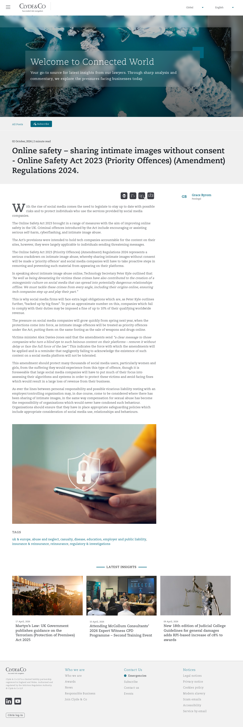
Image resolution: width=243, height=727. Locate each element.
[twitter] (133, 195)
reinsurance (59, 544)
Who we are (73, 675)
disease (79, 539)
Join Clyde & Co (76, 699)
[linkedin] (141, 195)
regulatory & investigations (90, 544)
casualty (66, 539)
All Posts (17, 124)
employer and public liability (124, 539)
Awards (70, 681)
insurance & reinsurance (30, 544)
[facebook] (150, 195)
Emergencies (137, 676)
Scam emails (192, 699)
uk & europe (21, 539)
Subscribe (131, 681)
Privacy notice (193, 681)
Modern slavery (194, 693)
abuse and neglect (45, 539)
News (69, 687)
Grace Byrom (201, 195)
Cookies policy (193, 687)
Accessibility (192, 705)
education (94, 539)
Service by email (195, 711)
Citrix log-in (15, 715)
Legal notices (192, 675)
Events (128, 693)
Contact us (131, 687)
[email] (124, 195)
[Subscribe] (41, 124)
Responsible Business (80, 693)
